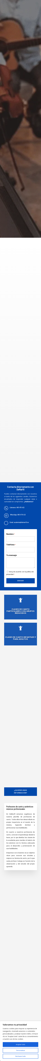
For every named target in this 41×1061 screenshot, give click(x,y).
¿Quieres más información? (20, 791)
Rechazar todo (20, 1056)
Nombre (10, 534)
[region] (20, 1041)
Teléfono (11, 544)
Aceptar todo (20, 1044)
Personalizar (20, 1050)
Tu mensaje (11, 555)
